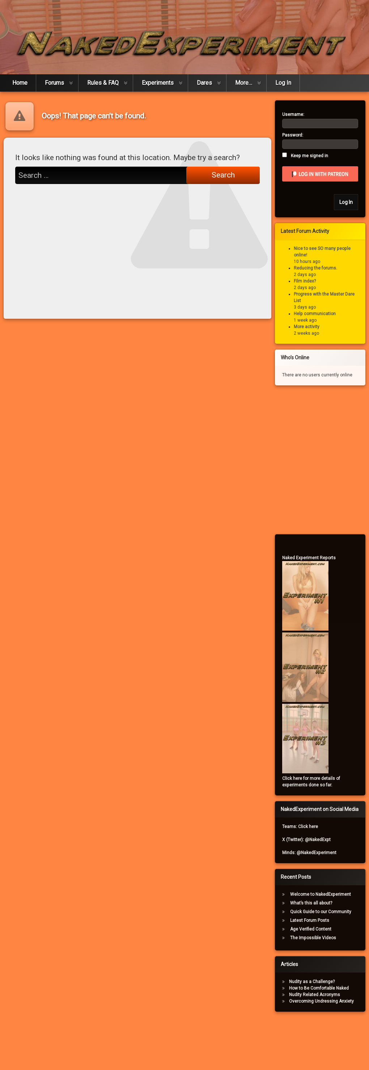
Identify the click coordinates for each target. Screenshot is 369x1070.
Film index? (308, 281)
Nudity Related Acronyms (318, 994)
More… (243, 79)
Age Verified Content (314, 929)
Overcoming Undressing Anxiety (325, 1001)
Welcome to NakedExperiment (324, 894)
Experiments (158, 79)
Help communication (318, 313)
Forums (54, 79)
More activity (310, 326)
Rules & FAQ (103, 79)
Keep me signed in (313, 155)
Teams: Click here (304, 826)
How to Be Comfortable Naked (322, 988)
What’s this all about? (315, 903)
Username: (297, 114)
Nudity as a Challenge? (315, 981)
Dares (204, 79)
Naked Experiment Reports (312, 557)
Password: (296, 135)
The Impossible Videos (317, 937)
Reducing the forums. (319, 268)
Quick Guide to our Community (324, 911)
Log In (283, 79)
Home (19, 79)
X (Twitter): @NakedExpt (310, 839)
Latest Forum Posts (313, 920)
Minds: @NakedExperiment (313, 852)
